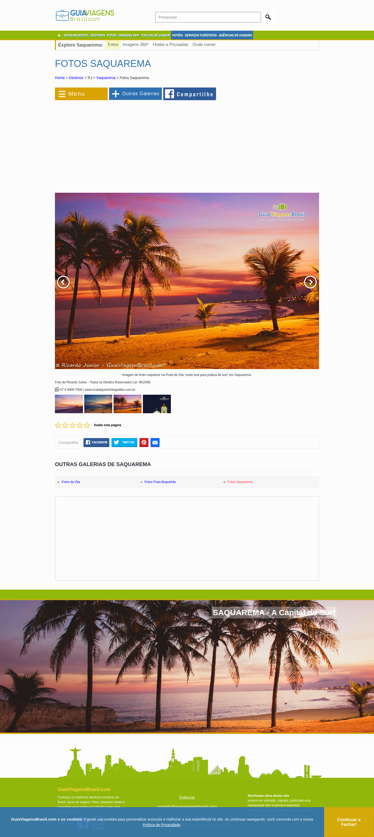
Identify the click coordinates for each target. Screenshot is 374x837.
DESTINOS (98, 35)
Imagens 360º (135, 44)
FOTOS (111, 35)
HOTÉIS (177, 35)
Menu (76, 93)
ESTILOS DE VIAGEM (156, 35)
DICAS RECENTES (76, 35)
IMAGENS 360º (129, 35)
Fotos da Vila (71, 482)
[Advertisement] (112, 144)
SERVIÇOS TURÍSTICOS (201, 35)
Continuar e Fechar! (349, 822)
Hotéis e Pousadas (170, 44)
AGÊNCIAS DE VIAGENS (235, 35)
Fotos (113, 44)
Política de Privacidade (161, 825)
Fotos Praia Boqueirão (160, 482)
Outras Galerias (140, 93)
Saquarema (105, 78)
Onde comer (204, 44)
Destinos (76, 78)
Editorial (187, 797)
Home (60, 78)
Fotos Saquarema (240, 482)
